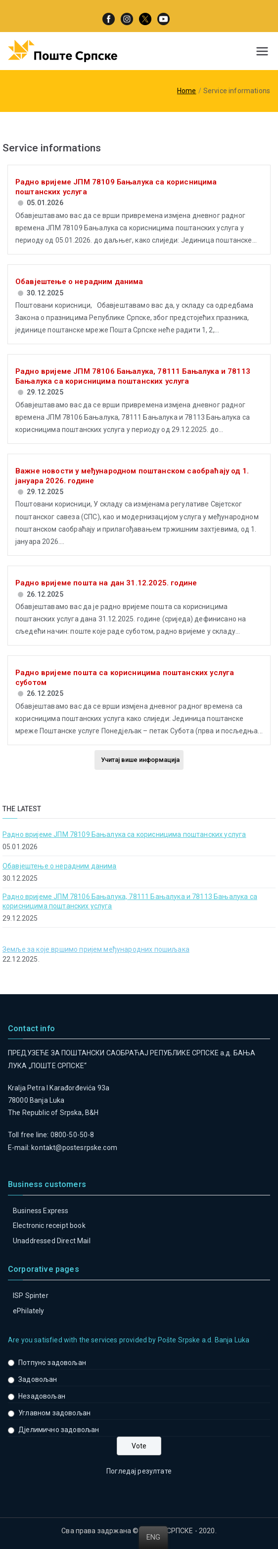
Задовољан (37, 1379)
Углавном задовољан (54, 1413)
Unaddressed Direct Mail (52, 1241)
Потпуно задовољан (52, 1363)
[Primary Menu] (262, 51)
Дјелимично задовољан (58, 1430)
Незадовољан (41, 1396)
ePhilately (29, 1311)
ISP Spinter (30, 1295)
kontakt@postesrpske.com (74, 1148)
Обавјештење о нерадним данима (79, 281)
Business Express (41, 1211)
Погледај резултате (139, 1471)
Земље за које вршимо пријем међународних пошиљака (95, 949)
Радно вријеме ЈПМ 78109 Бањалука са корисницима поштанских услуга (124, 834)
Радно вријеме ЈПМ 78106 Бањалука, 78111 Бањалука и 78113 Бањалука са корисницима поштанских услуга (132, 376)
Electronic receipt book (49, 1225)
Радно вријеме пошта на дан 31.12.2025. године (106, 582)
